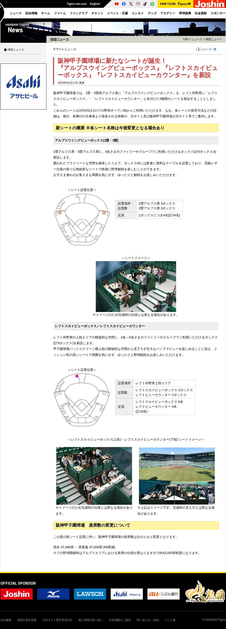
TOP (185, 39)
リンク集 (170, 620)
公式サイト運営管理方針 (57, 620)
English (95, 4)
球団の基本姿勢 (27, 620)
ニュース (196, 39)
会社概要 (5, 620)
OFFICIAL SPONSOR (18, 583)
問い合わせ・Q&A (148, 620)
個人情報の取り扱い (90, 620)
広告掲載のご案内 (120, 620)
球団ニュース (16, 49)
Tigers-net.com (77, 4)
